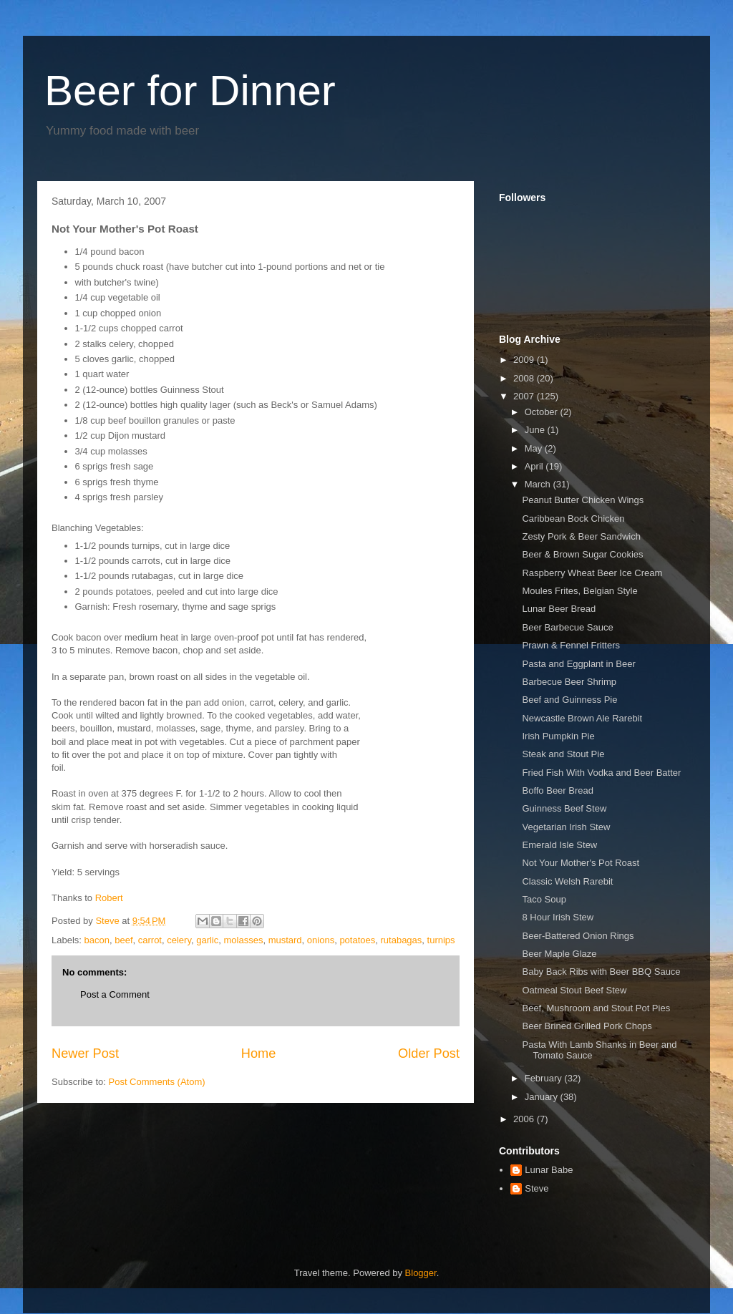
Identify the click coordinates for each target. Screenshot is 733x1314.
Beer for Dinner (190, 91)
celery (179, 940)
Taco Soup (543, 899)
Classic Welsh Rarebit (567, 881)
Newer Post (85, 1053)
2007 (525, 396)
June (536, 429)
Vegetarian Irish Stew (566, 827)
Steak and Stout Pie (563, 754)
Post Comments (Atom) (157, 1081)
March (539, 484)
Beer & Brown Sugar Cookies (582, 554)
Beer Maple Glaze (559, 953)
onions (320, 940)
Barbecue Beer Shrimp (569, 681)
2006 (525, 1119)
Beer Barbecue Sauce (567, 627)
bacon (97, 940)
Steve (536, 1188)
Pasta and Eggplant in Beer (578, 663)
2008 (525, 378)
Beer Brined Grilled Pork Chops (586, 1026)
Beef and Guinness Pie (569, 699)
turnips (441, 940)
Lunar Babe (549, 1169)
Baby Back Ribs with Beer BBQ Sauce (601, 971)
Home (258, 1053)
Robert (109, 897)
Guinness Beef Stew (564, 808)
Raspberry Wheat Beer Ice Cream (592, 573)
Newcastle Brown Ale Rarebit (582, 718)
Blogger (421, 1272)
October (542, 412)
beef (123, 940)
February (545, 1078)
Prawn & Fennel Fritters (571, 645)
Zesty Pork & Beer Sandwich (581, 536)
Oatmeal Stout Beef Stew (574, 990)
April (535, 466)
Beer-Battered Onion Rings (578, 935)
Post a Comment (115, 994)
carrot (150, 940)
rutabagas (401, 940)
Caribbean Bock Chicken (573, 518)
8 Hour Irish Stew (557, 917)
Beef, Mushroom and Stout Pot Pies (596, 1008)
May (535, 448)
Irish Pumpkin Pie (558, 736)
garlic (207, 940)
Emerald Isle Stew (559, 845)
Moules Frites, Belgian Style (579, 590)
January (542, 1096)
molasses (243, 940)
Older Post (429, 1053)
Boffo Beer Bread (557, 790)
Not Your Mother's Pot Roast (580, 862)
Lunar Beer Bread (559, 608)
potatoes (357, 940)
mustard (285, 940)
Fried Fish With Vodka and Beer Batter (601, 772)
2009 (525, 359)
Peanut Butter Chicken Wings (583, 500)
